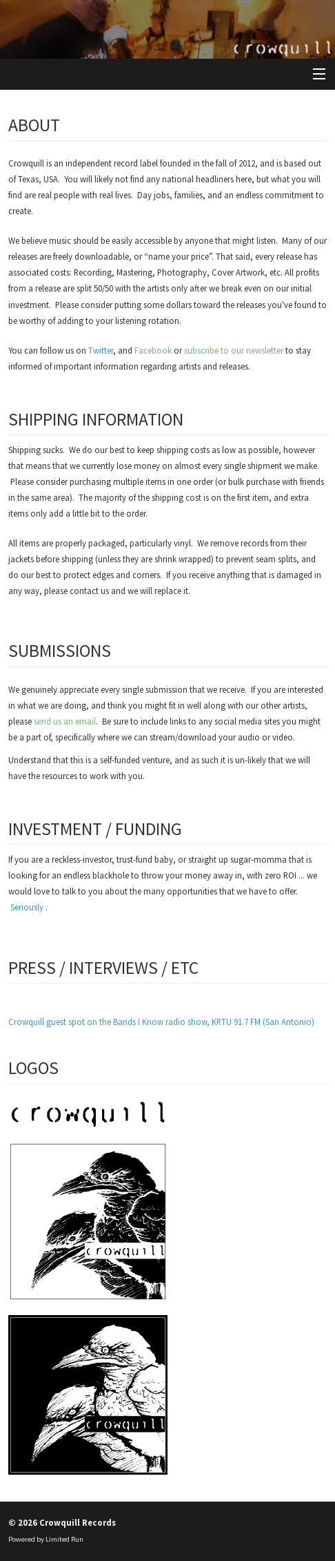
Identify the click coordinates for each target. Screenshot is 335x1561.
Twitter (100, 350)
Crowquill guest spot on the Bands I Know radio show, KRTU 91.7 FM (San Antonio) (161, 1021)
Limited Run (64, 1539)
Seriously (26, 906)
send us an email (65, 721)
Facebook (153, 350)
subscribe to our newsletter (233, 350)
